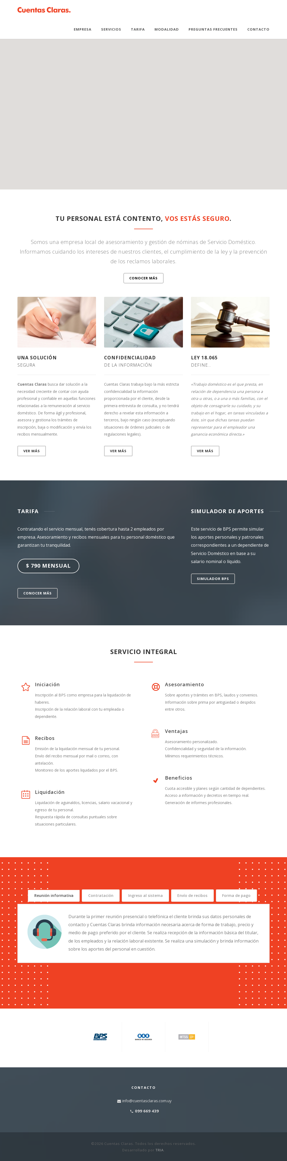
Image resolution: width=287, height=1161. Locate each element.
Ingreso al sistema (176, 895)
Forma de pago (143, 908)
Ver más (31, 450)
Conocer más (143, 278)
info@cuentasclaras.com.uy (147, 1111)
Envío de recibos (238, 895)
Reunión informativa (53, 895)
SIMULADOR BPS (213, 578)
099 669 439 (147, 1121)
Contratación (116, 895)
